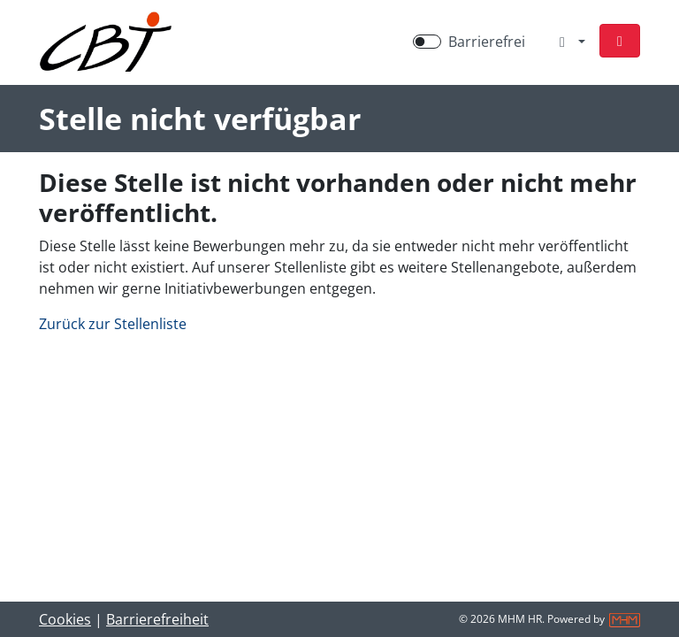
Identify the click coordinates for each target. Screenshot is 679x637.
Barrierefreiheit (157, 619)
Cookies (65, 619)
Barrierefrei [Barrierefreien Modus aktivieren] (486, 41)
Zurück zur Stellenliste (113, 324)
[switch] (427, 42)
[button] (619, 41)
